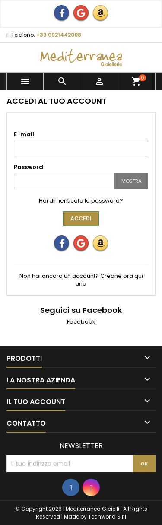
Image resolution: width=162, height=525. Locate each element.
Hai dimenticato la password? (81, 201)
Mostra (131, 181)
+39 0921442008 (58, 34)
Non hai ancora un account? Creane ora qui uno (81, 280)
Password (28, 167)
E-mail (24, 134)
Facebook (81, 322)
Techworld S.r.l (107, 516)
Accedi (81, 218)
